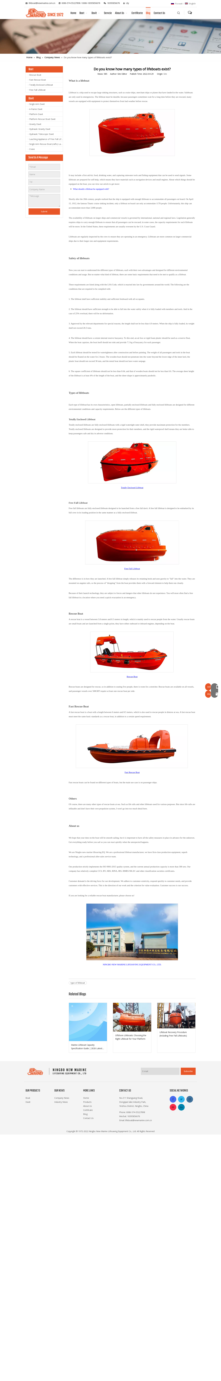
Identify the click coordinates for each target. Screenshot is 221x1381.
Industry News (61, 1102)
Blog (85, 1114)
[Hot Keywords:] (178, 13)
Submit (44, 211)
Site (165, 73)
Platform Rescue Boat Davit (42, 119)
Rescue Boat (35, 74)
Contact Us (88, 1118)
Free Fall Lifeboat (37, 90)
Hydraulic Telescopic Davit (41, 134)
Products (87, 1102)
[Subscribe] (188, 1071)
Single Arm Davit (37, 104)
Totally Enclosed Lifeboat (41, 84)
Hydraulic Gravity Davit (39, 129)
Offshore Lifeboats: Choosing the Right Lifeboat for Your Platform (130, 1037)
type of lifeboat (78, 982)
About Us (87, 1106)
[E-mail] (160, 1071)
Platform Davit (36, 114)
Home (86, 1098)
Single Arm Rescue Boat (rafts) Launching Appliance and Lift (46, 144)
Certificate (88, 1110)
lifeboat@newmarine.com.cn (42, 3)
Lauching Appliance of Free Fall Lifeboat (46, 139)
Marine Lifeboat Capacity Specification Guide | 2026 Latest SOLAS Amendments (86, 1047)
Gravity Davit (35, 124)
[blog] (110, 36)
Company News (61, 1098)
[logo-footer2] (57, 1071)
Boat (28, 1098)
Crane (32, 149)
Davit (28, 1102)
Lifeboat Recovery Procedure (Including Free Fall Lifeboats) (173, 1034)
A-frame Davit (35, 109)
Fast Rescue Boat (37, 79)
